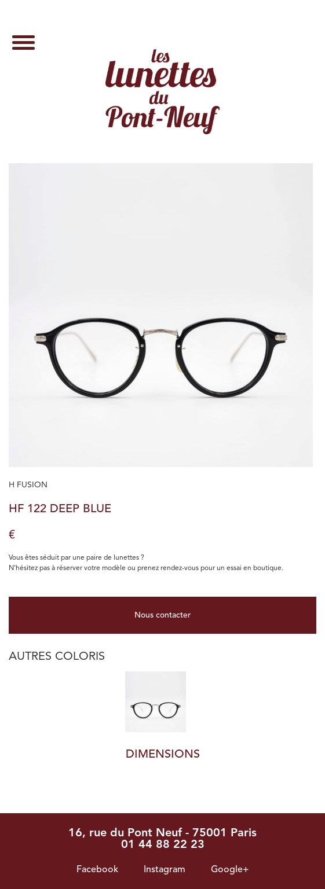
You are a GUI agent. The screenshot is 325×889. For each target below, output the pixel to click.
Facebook (97, 870)
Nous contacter (162, 615)
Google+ (230, 870)
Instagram (164, 870)
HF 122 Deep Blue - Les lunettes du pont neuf (162, 91)
